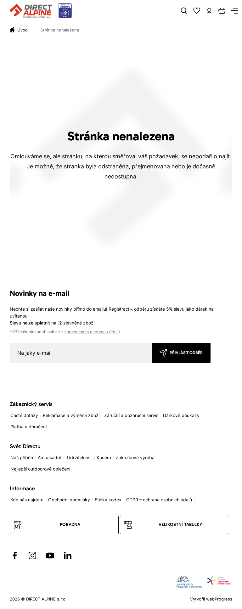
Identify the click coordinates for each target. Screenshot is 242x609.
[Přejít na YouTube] (50, 555)
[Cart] (222, 10)
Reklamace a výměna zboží (71, 415)
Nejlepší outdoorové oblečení (40, 468)
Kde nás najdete (26, 499)
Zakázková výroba (135, 457)
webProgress (219, 598)
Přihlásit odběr (186, 352)
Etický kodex (108, 499)
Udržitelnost (79, 457)
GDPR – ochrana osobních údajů (159, 499)
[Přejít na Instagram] (32, 555)
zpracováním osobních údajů (92, 332)
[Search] (184, 10)
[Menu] (234, 10)
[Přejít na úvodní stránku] (41, 11)
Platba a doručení (28, 426)
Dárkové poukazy (181, 415)
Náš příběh (21, 457)
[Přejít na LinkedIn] (68, 555)
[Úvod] (22, 29)
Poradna (70, 524)
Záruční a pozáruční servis (131, 415)
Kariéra (104, 457)
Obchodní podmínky (69, 499)
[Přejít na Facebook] (15, 555)
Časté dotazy (24, 415)
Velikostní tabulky (180, 524)
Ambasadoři (50, 457)
